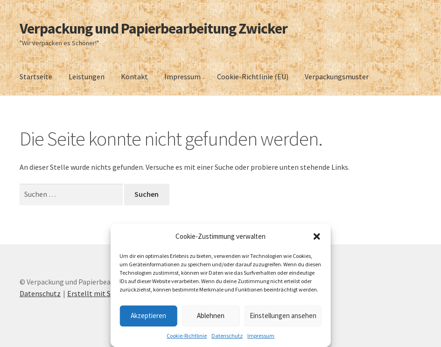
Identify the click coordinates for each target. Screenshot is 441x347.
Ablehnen (210, 315)
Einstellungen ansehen (283, 315)
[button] (317, 236)
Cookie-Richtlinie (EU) (252, 76)
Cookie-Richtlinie (187, 335)
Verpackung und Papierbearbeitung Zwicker (153, 28)
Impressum (260, 335)
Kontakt (134, 76)
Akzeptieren (148, 315)
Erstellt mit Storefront (104, 293)
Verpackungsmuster (337, 76)
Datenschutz (227, 335)
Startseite (36, 76)
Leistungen (87, 76)
